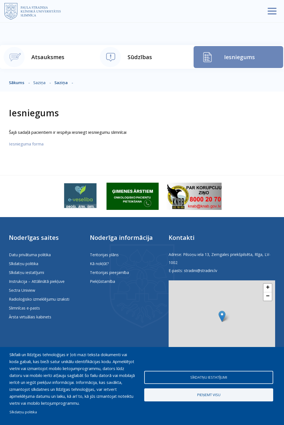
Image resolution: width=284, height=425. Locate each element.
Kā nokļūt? (99, 263)
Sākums (16, 82)
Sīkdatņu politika (23, 263)
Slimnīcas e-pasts (24, 308)
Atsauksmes (47, 57)
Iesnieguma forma (26, 144)
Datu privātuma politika (30, 254)
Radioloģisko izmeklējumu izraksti (39, 299)
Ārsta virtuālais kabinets (30, 317)
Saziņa (61, 82)
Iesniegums (239, 57)
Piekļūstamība (102, 281)
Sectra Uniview (22, 290)
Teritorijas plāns (104, 254)
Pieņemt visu (208, 394)
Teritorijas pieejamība (109, 272)
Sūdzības (140, 57)
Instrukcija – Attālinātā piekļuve (37, 281)
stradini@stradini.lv (200, 270)
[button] (222, 316)
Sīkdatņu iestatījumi (26, 272)
